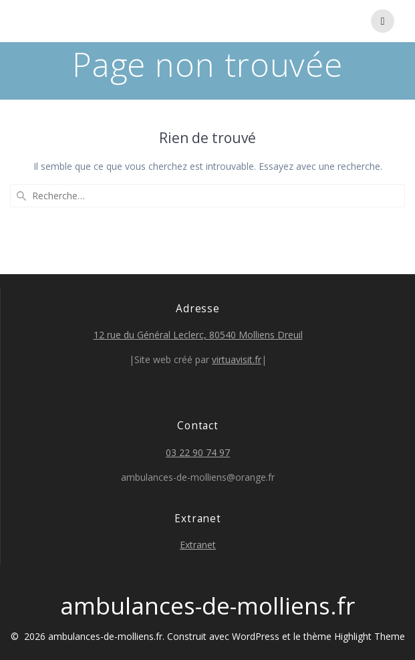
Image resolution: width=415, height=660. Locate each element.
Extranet (198, 544)
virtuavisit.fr (236, 359)
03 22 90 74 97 (198, 452)
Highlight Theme (369, 636)
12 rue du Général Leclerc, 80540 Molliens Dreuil (198, 334)
